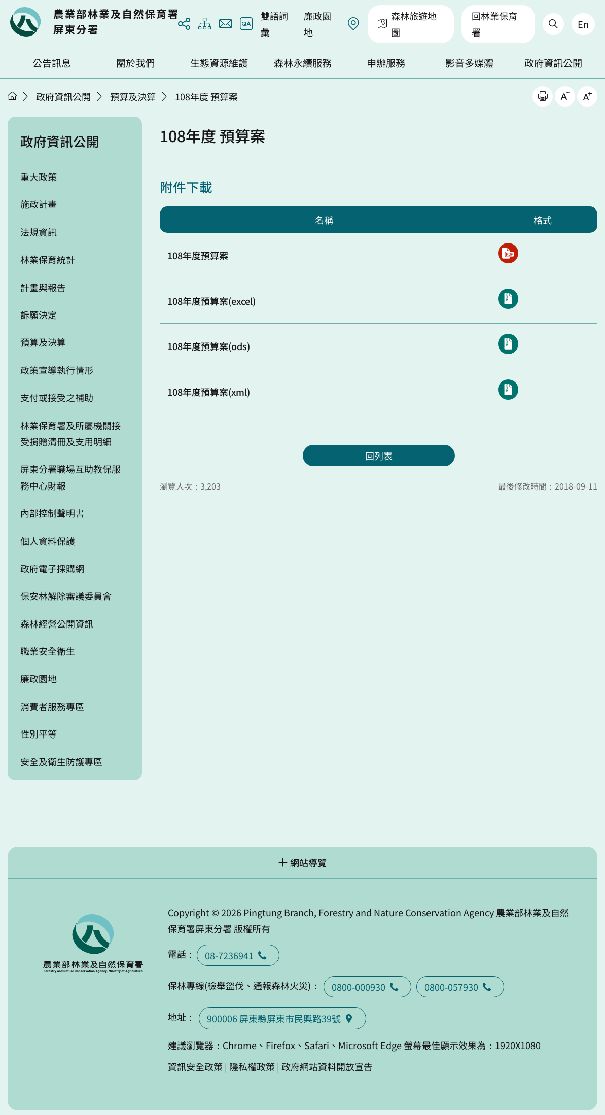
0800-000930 (367, 986)
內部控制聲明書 (52, 512)
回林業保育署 (494, 24)
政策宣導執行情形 (56, 369)
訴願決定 (38, 314)
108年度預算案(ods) (208, 346)
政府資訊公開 (553, 63)
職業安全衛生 (47, 650)
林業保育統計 (47, 259)
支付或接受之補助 (56, 397)
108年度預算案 (197, 255)
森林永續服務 (303, 63)
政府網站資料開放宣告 (327, 1066)
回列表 (379, 455)
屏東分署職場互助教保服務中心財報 (70, 477)
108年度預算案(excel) (211, 300)
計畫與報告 (43, 287)
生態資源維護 (219, 63)
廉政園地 (317, 24)
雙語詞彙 (274, 24)
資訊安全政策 (195, 1066)
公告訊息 (51, 63)
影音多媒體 (469, 63)
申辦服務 (386, 63)
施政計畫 (38, 204)
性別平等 (38, 733)
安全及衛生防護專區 (61, 761)
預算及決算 (133, 96)
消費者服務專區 (52, 706)
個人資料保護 (47, 540)
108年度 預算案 (206, 96)
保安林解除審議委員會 (66, 595)
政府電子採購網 (52, 568)
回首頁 (93, 22)
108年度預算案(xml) (208, 391)
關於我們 (135, 63)
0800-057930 (460, 986)
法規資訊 (38, 231)
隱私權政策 (252, 1066)
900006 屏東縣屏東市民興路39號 (282, 1018)
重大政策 (38, 176)
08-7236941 (238, 955)
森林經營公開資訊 (56, 623)
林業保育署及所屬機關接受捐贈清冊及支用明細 (70, 433)
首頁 (12, 95)
